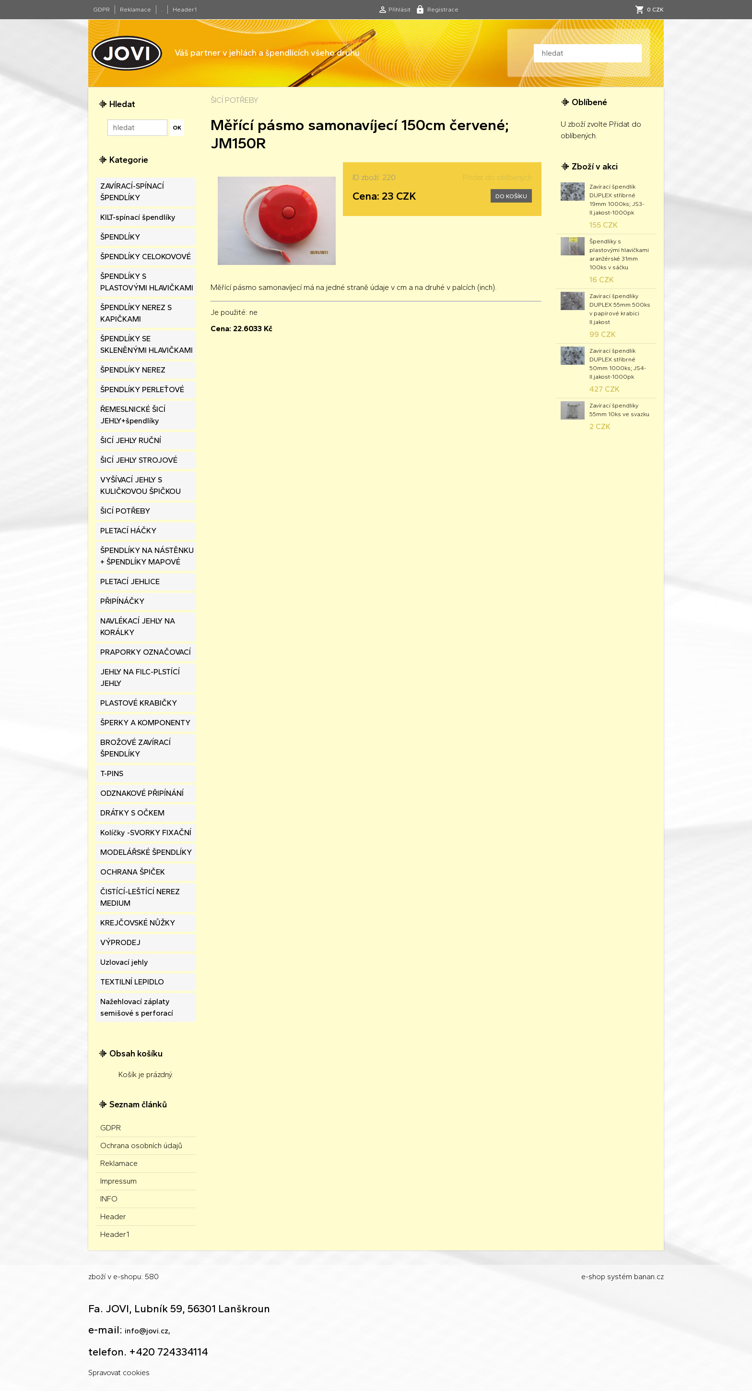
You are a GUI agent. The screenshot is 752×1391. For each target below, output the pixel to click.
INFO (109, 1198)
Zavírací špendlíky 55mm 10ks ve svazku (619, 410)
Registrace (442, 9)
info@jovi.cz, (147, 1330)
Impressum (118, 1181)
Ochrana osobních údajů (141, 1145)
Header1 (185, 9)
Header (113, 1216)
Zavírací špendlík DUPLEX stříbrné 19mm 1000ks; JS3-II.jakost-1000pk (616, 199)
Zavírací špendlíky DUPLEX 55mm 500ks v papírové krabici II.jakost (619, 309)
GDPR (101, 9)
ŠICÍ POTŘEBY (234, 100)
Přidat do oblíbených (497, 177)
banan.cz (649, 1276)
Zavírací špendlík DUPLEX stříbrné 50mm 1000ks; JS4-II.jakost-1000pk (617, 364)
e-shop (593, 1276)
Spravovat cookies (119, 1372)
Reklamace (135, 9)
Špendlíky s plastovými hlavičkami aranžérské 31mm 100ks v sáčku (619, 254)
